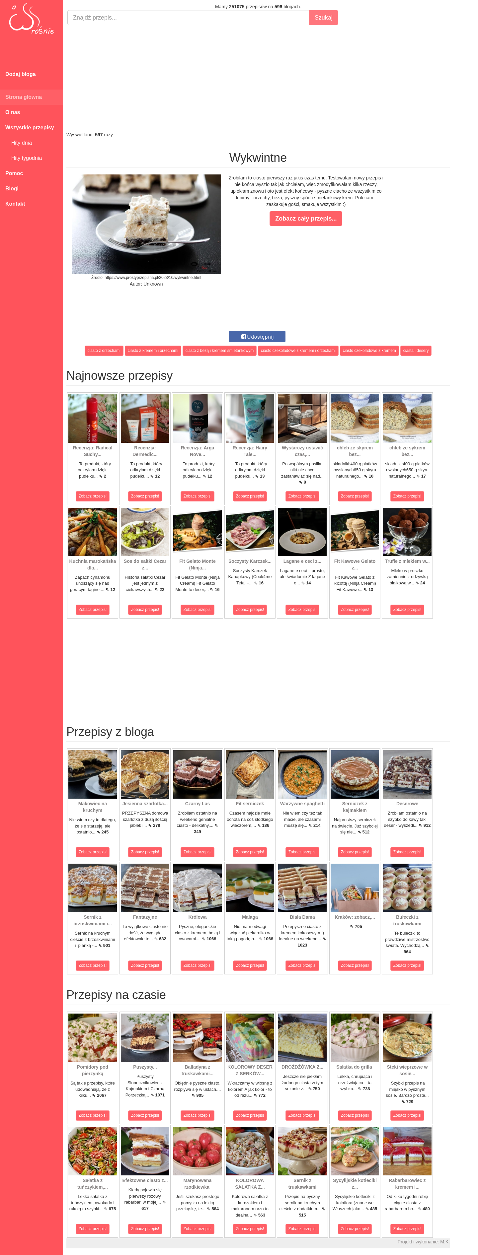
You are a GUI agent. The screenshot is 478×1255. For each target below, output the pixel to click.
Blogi (12, 188)
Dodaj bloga (20, 74)
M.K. (445, 1241)
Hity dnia (18, 143)
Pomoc (14, 173)
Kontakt (15, 204)
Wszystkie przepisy (29, 127)
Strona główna (23, 97)
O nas (12, 112)
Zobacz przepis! (93, 496)
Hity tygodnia (23, 158)
